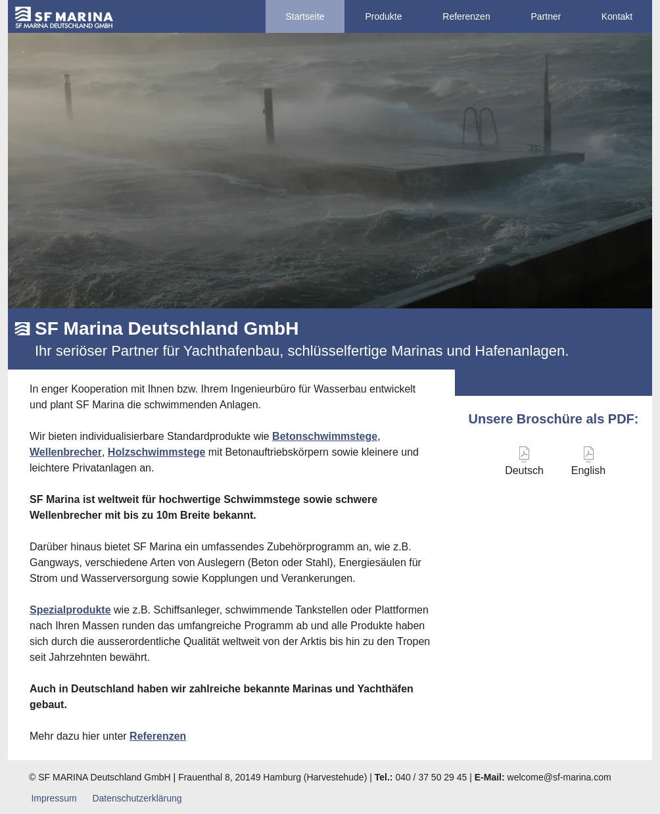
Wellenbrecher (66, 452)
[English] (588, 464)
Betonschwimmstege (324, 436)
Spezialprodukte (70, 609)
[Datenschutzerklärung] (137, 798)
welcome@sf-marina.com (559, 777)
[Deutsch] (524, 464)
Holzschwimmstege (156, 452)
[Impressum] (54, 798)
